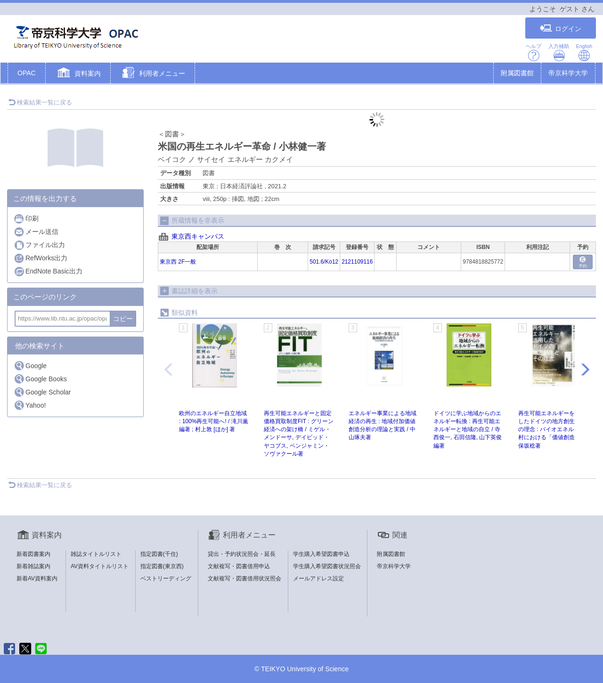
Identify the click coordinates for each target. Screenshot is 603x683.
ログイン (560, 28)
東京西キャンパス (197, 236)
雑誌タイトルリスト (96, 554)
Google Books (40, 379)
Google (30, 365)
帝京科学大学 (568, 73)
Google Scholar (42, 392)
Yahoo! (30, 405)
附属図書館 (517, 73)
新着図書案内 (33, 554)
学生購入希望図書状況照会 (327, 566)
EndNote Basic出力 (48, 271)
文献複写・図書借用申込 (239, 566)
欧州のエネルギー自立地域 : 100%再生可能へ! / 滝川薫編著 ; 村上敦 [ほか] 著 (213, 421)
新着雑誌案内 (33, 566)
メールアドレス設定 (318, 578)
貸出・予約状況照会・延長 (242, 554)
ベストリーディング (165, 578)
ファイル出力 (39, 245)
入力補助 (558, 52)
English (584, 52)
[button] (78, 74)
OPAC (26, 73)
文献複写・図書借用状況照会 (244, 578)
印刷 (26, 219)
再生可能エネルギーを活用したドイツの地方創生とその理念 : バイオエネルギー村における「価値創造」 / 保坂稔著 (552, 429)
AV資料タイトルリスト (100, 566)
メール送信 (36, 232)
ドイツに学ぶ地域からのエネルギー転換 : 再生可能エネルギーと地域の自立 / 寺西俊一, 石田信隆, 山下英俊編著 (467, 429)
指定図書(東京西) (162, 566)
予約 (583, 262)
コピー (123, 318)
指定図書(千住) (159, 554)
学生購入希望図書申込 (321, 554)
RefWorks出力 (40, 258)
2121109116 (357, 261)
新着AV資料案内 (36, 578)
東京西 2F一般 (178, 261)
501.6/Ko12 (324, 261)
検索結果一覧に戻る (40, 102)
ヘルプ (533, 52)
